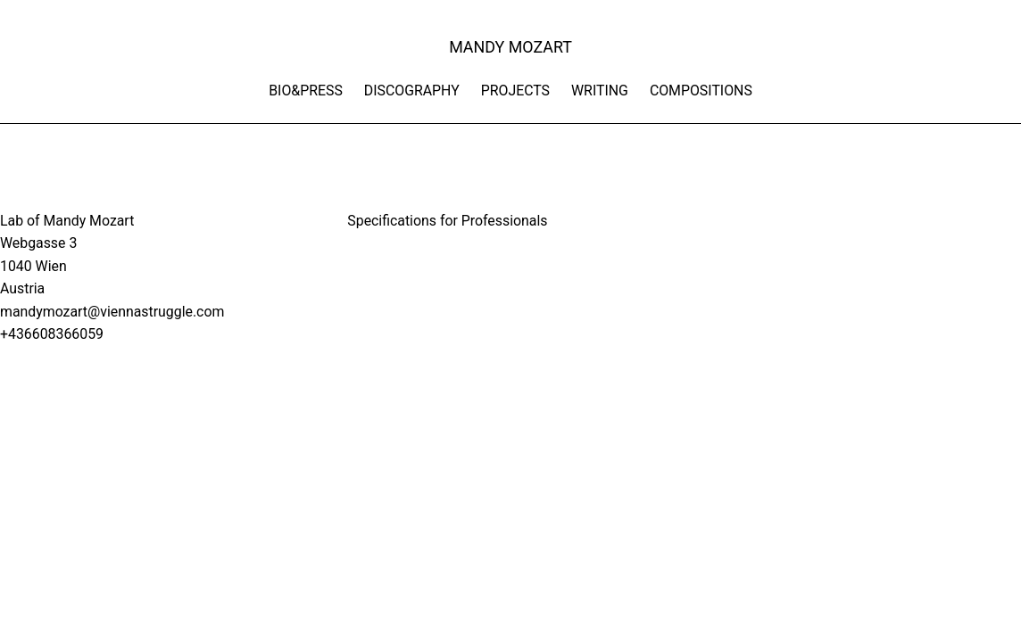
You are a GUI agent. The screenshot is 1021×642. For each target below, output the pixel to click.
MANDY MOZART (510, 46)
